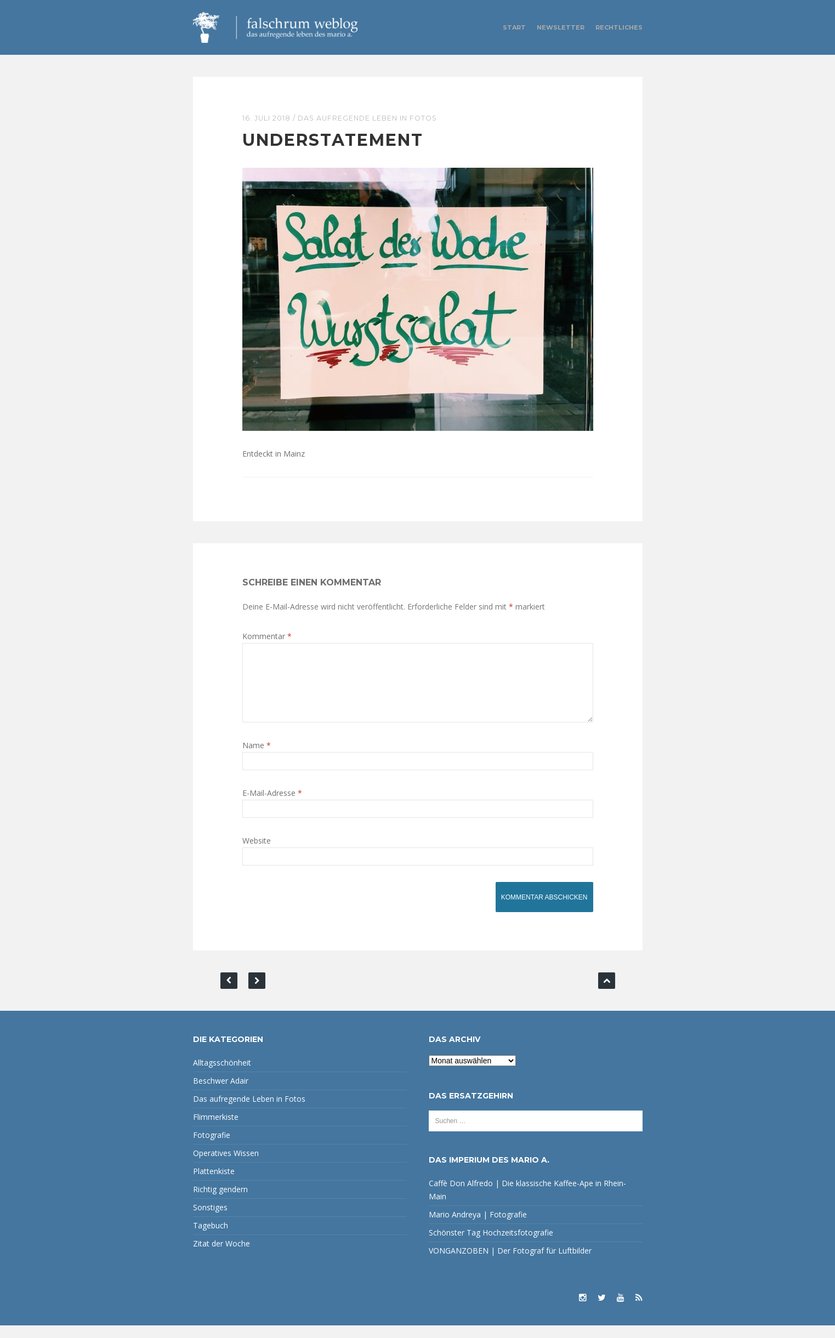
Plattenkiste (214, 1183)
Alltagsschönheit (222, 1075)
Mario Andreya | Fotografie (478, 1227)
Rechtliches (619, 27)
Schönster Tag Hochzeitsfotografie (491, 1245)
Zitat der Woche (221, 1256)
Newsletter (560, 27)
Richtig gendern (220, 1202)
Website (256, 853)
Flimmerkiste (215, 1129)
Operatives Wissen (226, 1165)
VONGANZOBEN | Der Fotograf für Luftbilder (510, 1263)
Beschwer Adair (220, 1093)
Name (256, 758)
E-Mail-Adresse (272, 805)
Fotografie (211, 1147)
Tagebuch (210, 1238)
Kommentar (267, 635)
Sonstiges (210, 1220)
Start (514, 27)
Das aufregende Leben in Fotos (371, 117)
